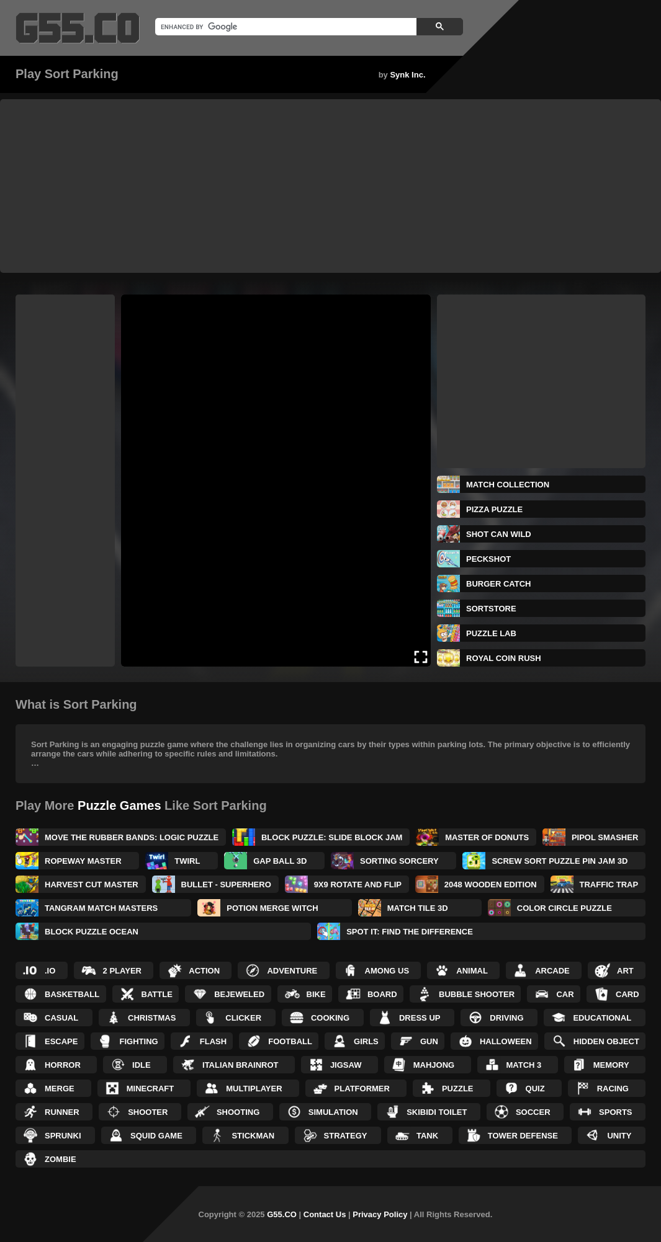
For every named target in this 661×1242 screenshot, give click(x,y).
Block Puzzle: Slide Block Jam (332, 837)
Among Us (387, 970)
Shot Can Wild (498, 534)
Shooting (238, 1112)
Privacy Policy (380, 1214)
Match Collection (507, 484)
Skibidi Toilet (437, 1112)
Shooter (148, 1112)
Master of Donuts (487, 837)
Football (290, 1041)
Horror (63, 1065)
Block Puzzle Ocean (91, 931)
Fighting (139, 1041)
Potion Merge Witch (272, 908)
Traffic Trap (609, 884)
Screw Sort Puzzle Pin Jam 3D (559, 861)
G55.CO (282, 1214)
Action (204, 970)
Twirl (187, 861)
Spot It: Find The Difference (409, 931)
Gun (429, 1041)
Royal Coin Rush (503, 658)
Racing (613, 1088)
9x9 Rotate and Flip (358, 884)
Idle (141, 1065)
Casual (61, 1017)
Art (625, 970)
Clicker (243, 1017)
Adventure (292, 970)
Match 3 (524, 1065)
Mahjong (433, 1065)
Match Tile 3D (417, 908)
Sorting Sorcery (399, 861)
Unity (619, 1135)
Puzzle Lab (491, 633)
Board (382, 994)
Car (564, 994)
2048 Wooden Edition (490, 884)
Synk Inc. (407, 74)
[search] (284, 26)
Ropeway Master (83, 861)
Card (627, 994)
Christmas (152, 1017)
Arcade (552, 970)
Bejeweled (239, 994)
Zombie (60, 1159)
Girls (366, 1041)
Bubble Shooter (477, 994)
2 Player (122, 970)
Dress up (419, 1017)
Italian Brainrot (240, 1065)
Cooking (330, 1017)
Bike (316, 994)
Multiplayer (254, 1088)
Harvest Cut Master (91, 884)
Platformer (362, 1088)
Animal (472, 970)
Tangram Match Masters (101, 908)
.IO (50, 970)
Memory (611, 1065)
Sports (615, 1112)
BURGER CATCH (498, 583)
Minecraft (150, 1088)
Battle (157, 994)
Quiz (535, 1088)
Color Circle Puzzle (564, 908)
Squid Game (156, 1135)
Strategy (345, 1135)
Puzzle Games (119, 805)
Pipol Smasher (605, 837)
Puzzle (458, 1088)
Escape (61, 1041)
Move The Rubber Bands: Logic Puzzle (131, 837)
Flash (213, 1041)
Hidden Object (606, 1041)
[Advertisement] (330, 186)
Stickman (253, 1135)
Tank (427, 1135)
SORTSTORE (491, 608)
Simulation (333, 1112)
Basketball (72, 994)
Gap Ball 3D (280, 861)
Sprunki (63, 1135)
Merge (59, 1088)
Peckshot (488, 559)
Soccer (533, 1112)
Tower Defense (523, 1135)
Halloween (506, 1041)
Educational (602, 1017)
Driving (506, 1017)
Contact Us (325, 1214)
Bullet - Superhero (226, 884)
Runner (62, 1112)
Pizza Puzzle (494, 509)
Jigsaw (346, 1065)
